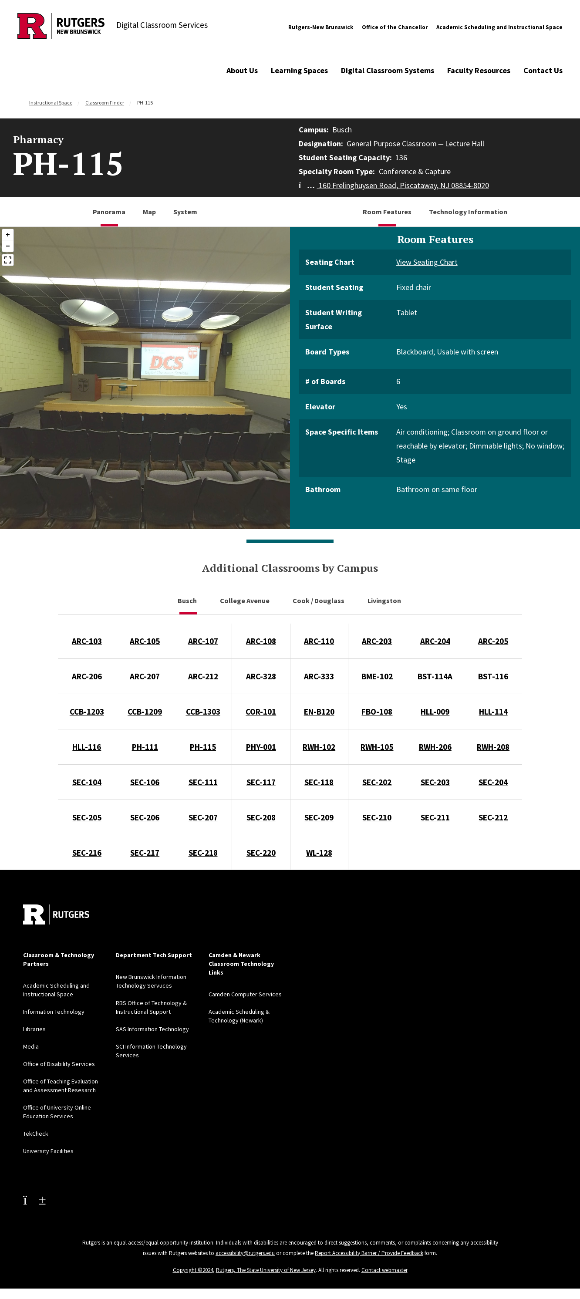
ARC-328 (261, 676)
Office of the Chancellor (395, 27)
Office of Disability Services (59, 1064)
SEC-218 (203, 852)
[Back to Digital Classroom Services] (61, 27)
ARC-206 (87, 676)
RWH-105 (377, 747)
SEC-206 (144, 817)
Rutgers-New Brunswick (320, 27)
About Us (242, 70)
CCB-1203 (87, 711)
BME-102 (377, 676)
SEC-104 (86, 782)
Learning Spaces (299, 70)
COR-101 (261, 711)
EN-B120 (319, 711)
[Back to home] (56, 914)
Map (149, 211)
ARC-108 (261, 641)
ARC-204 (435, 641)
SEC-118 (319, 782)
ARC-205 (493, 641)
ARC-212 (203, 676)
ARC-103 (87, 641)
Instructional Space (50, 102)
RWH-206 (435, 747)
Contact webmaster (384, 1270)
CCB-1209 (145, 711)
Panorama (109, 211)
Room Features (387, 211)
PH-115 (203, 747)
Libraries (34, 1029)
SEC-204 (493, 782)
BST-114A (435, 676)
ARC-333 (319, 676)
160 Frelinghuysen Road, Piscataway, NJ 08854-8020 (394, 185)
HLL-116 (86, 747)
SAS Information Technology (152, 1029)
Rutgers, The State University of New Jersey (266, 1270)
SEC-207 (203, 817)
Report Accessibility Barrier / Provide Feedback (369, 1253)
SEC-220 (261, 852)
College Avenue (245, 600)
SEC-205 (86, 817)
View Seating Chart (427, 262)
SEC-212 (493, 817)
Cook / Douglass (319, 600)
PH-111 (145, 747)
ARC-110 (319, 641)
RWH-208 (493, 747)
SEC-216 (86, 852)
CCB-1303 (203, 711)
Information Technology (53, 1012)
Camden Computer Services (245, 994)
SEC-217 (144, 852)
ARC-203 (377, 641)
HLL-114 (493, 711)
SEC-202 (376, 782)
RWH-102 (319, 747)
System (185, 211)
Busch (188, 600)
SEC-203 (435, 782)
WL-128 (319, 852)
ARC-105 (145, 641)
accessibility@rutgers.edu (245, 1253)
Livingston (385, 600)
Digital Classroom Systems (387, 70)
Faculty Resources (478, 70)
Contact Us (543, 70)
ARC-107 (203, 641)
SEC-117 (261, 782)
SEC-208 (261, 817)
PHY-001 (261, 747)
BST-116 (493, 676)
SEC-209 (319, 817)
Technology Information (468, 211)
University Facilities (48, 1151)
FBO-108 (376, 711)
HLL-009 (435, 711)
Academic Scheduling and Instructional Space (499, 27)
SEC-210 (376, 817)
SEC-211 (435, 817)
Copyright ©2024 (193, 1270)
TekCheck (35, 1133)
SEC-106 (144, 782)
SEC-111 (203, 782)
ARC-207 (145, 676)
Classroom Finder (104, 102)
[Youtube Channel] (34, 1199)
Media (31, 1046)
